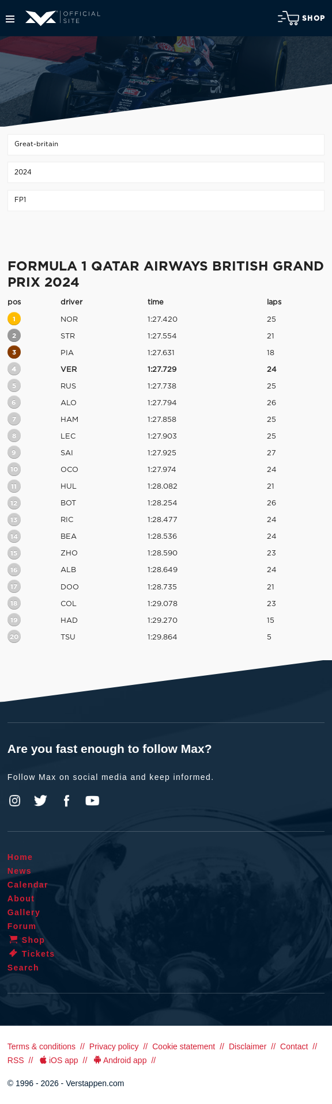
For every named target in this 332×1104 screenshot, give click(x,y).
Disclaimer (247, 1046)
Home (20, 857)
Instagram (14, 800)
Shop (301, 18)
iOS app (57, 1060)
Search (23, 967)
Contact (294, 1046)
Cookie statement (183, 1046)
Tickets (31, 953)
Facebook (66, 800)
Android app (119, 1060)
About (21, 898)
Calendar (27, 884)
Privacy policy (114, 1046)
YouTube (92, 800)
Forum (22, 926)
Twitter (40, 800)
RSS (15, 1060)
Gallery (23, 912)
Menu (10, 19)
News (19, 870)
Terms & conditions (41, 1046)
